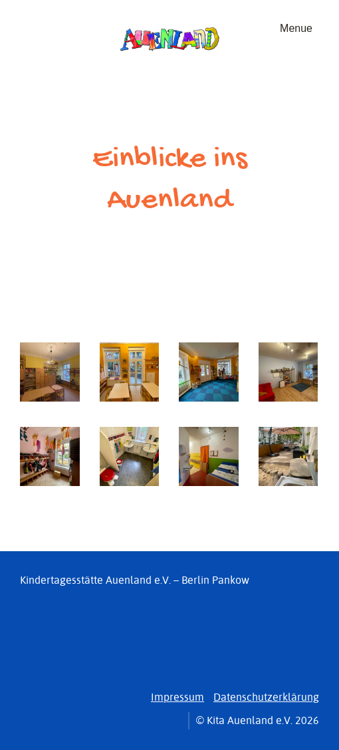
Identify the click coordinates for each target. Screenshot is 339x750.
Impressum (177, 697)
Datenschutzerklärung (266, 697)
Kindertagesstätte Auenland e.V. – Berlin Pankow (134, 580)
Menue (296, 28)
